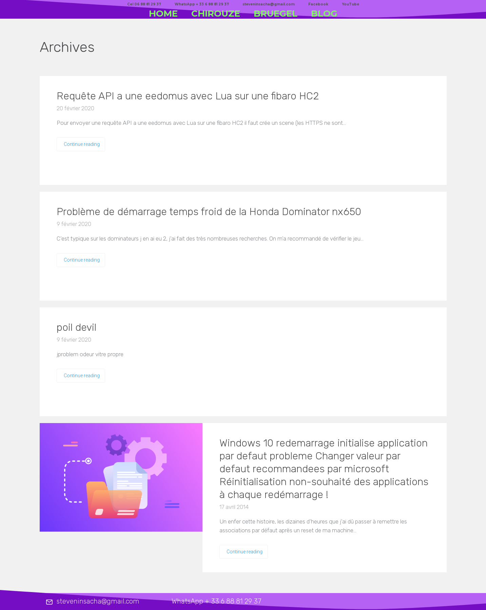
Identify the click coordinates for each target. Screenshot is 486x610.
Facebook (318, 4)
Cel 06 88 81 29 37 (144, 4)
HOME (163, 13)
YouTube (350, 4)
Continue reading (82, 144)
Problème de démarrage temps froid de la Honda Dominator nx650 (209, 212)
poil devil (76, 327)
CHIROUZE (215, 13)
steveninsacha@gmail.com (268, 4)
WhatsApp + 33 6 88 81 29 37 (202, 4)
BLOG (324, 13)
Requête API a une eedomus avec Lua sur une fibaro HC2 (188, 96)
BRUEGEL (275, 13)
